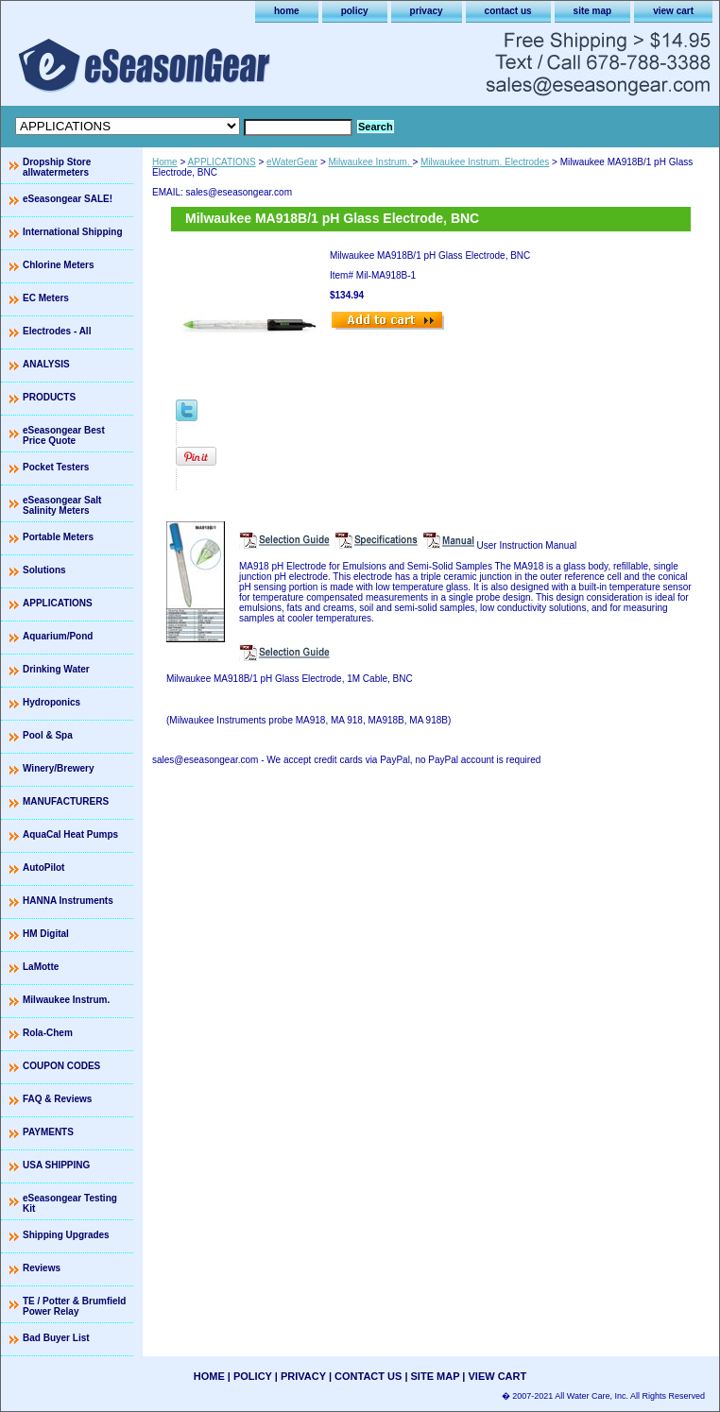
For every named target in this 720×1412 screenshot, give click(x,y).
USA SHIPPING (56, 1165)
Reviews (41, 1268)
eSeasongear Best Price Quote (64, 435)
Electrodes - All (57, 331)
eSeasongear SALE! (67, 199)
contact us (508, 11)
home (287, 11)
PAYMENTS (48, 1132)
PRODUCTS (49, 397)
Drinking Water (56, 669)
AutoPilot (43, 867)
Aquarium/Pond (58, 636)
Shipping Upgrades (66, 1235)
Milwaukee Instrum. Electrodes (484, 162)
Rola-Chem (48, 1033)
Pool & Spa (48, 735)
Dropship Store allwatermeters (57, 167)
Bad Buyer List (56, 1338)
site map (593, 11)
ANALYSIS (46, 364)
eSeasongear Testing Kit (70, 1203)
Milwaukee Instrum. (371, 162)
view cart (673, 11)
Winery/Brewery (58, 768)
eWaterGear (291, 162)
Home (165, 162)
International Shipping (73, 232)
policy (355, 11)
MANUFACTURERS (66, 801)
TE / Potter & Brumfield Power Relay (74, 1306)
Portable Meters (58, 537)
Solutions (44, 570)
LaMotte (41, 966)
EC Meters (46, 298)
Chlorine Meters (58, 265)
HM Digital (46, 933)
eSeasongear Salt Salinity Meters (62, 505)
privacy (426, 11)
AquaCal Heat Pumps (70, 834)
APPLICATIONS (222, 162)
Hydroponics (51, 702)
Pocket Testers (56, 467)
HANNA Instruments (68, 900)
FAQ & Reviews (57, 1099)
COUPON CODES (61, 1066)
